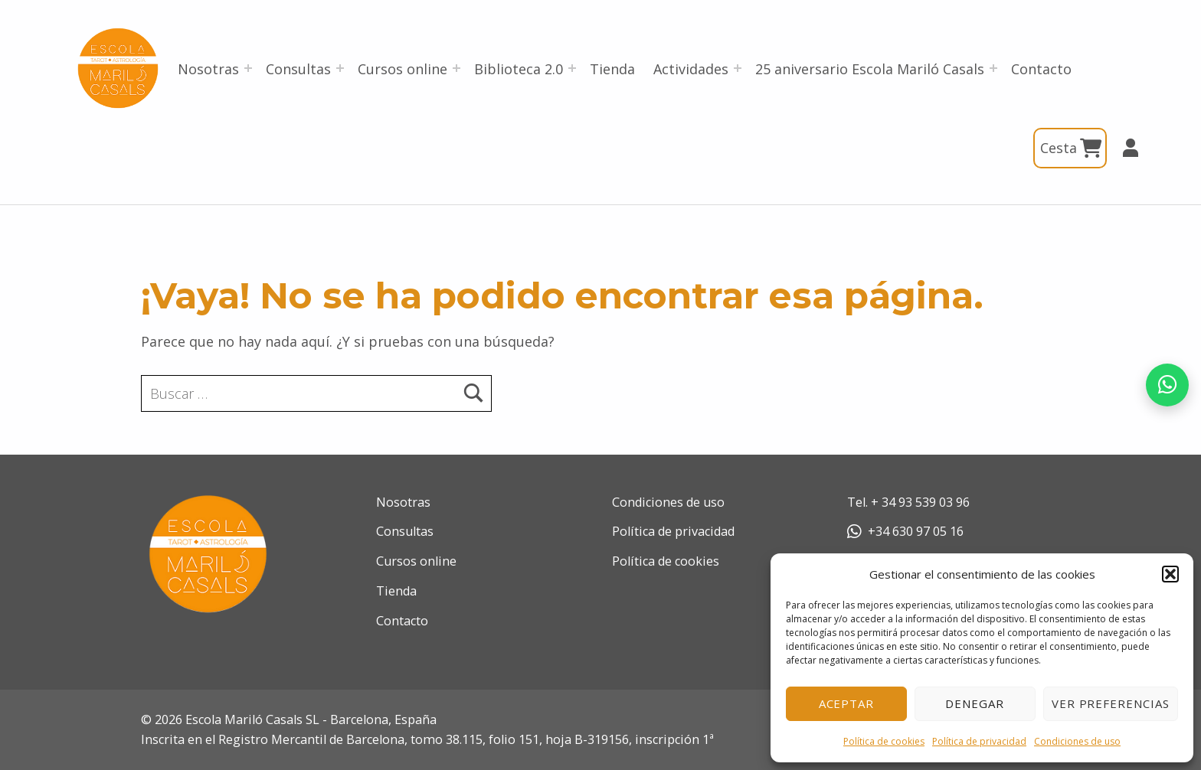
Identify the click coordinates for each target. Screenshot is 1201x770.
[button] (1170, 574)
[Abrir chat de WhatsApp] (1167, 385)
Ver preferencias (1111, 703)
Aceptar (847, 703)
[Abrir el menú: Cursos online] (456, 68)
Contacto (1041, 69)
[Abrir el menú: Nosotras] (248, 68)
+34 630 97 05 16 (905, 531)
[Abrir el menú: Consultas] (340, 68)
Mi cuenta (1123, 148)
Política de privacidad (979, 741)
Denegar (974, 703)
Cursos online (402, 69)
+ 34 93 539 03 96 (920, 502)
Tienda (612, 69)
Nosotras (208, 69)
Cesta (1070, 148)
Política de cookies (883, 741)
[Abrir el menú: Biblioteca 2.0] (572, 68)
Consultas (298, 69)
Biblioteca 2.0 (518, 69)
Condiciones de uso (1077, 741)
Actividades (690, 69)
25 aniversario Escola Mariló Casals (869, 69)
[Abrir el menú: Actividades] (737, 68)
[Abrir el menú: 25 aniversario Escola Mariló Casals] (993, 68)
